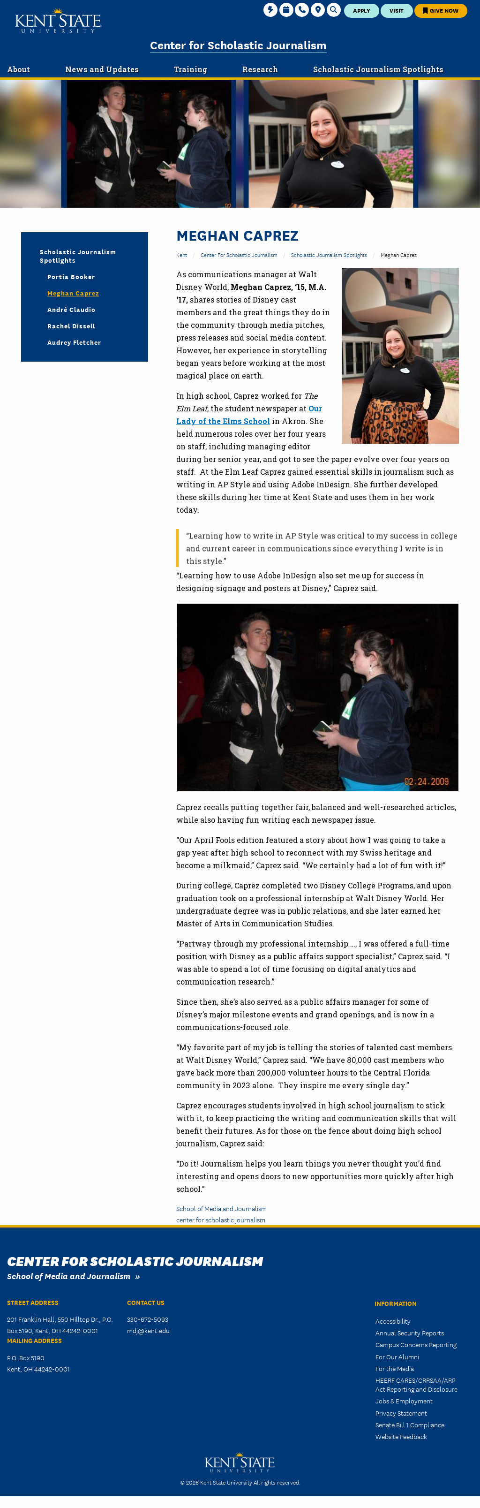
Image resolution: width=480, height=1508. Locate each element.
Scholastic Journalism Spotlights (329, 254)
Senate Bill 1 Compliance (409, 1424)
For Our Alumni (397, 1356)
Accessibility (393, 1321)
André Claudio (71, 309)
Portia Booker (71, 276)
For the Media (394, 1368)
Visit (397, 10)
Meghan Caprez (73, 292)
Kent (181, 254)
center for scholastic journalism (220, 1219)
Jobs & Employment (404, 1400)
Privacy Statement (401, 1413)
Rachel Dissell (71, 325)
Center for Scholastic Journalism (238, 44)
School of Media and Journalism (221, 1208)
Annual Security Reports (409, 1332)
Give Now (440, 10)
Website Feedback (401, 1436)
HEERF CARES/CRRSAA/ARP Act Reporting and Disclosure (416, 1384)
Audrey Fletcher (74, 342)
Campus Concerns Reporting (416, 1344)
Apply (361, 10)
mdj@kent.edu (148, 1330)
